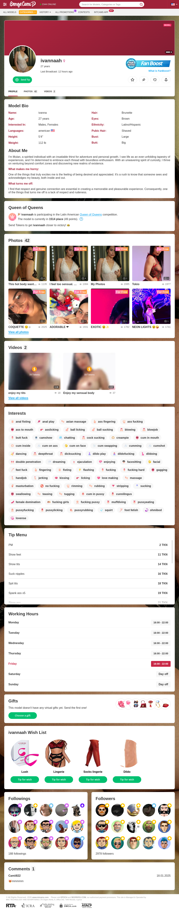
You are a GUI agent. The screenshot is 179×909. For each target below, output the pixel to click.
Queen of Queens (91, 214)
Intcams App (102, 11)
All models (9, 12)
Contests (84, 12)
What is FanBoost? (159, 70)
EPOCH (64, 897)
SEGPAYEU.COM (78, 897)
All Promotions (65, 11)
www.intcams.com (40, 897)
